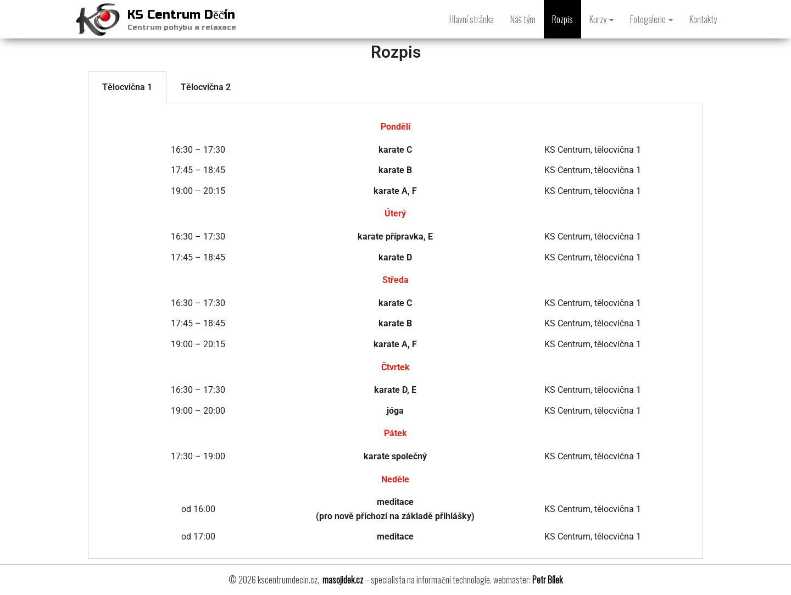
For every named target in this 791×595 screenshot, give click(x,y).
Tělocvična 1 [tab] (127, 87)
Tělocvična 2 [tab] (206, 87)
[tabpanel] (395, 331)
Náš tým (523, 19)
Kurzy (601, 19)
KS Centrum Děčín (181, 15)
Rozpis (562, 19)
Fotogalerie (651, 19)
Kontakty (703, 19)
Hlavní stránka (471, 19)
